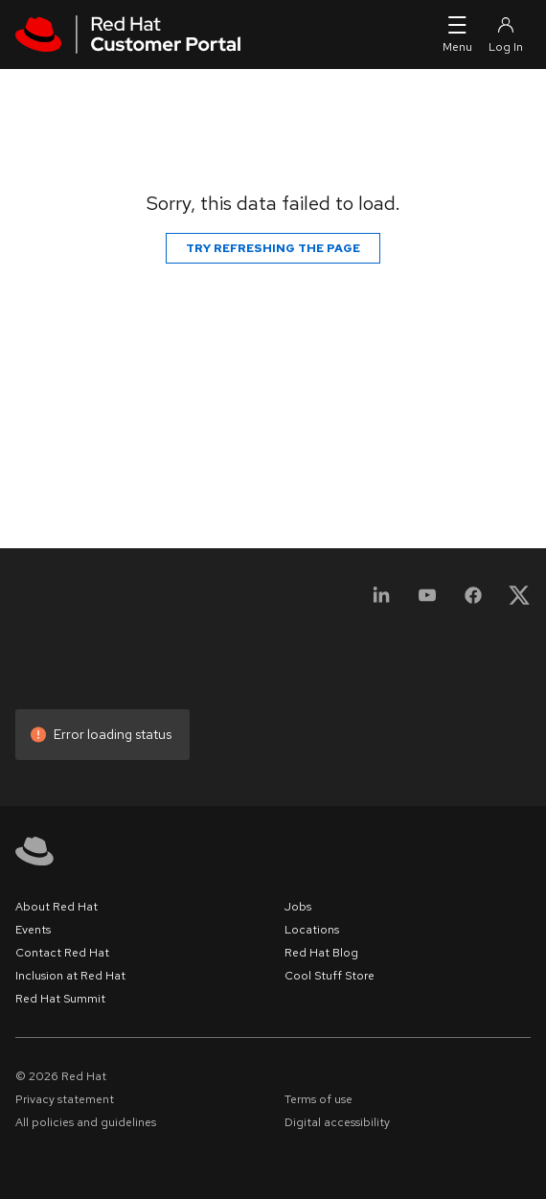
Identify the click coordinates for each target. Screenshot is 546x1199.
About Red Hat (56, 906)
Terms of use (318, 1099)
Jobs (297, 906)
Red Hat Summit (60, 998)
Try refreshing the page (273, 248)
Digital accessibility (337, 1122)
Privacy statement (64, 1099)
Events (33, 929)
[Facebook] (473, 601)
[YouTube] (427, 601)
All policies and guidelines (85, 1122)
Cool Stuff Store (329, 975)
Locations (311, 929)
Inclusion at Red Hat (70, 975)
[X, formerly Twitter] (519, 601)
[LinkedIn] (381, 601)
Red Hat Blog (321, 952)
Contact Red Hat (62, 952)
